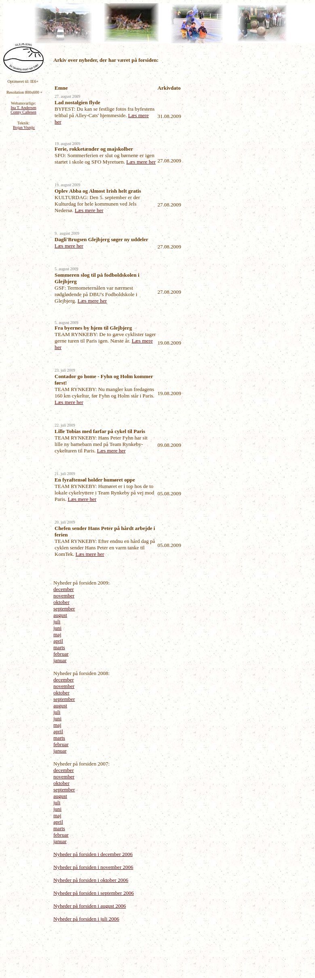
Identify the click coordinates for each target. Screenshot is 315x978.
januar (59, 660)
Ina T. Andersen (23, 107)
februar (61, 654)
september (64, 609)
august (60, 615)
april (58, 641)
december (63, 589)
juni (57, 628)
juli (56, 621)
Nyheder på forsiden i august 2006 (89, 906)
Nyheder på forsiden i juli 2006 (86, 919)
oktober (61, 602)
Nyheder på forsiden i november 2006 (93, 867)
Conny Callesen (23, 112)
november (63, 596)
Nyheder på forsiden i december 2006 (93, 854)
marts (59, 647)
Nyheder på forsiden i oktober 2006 (90, 880)
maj (57, 634)
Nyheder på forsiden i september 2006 (93, 893)
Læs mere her (141, 162)
